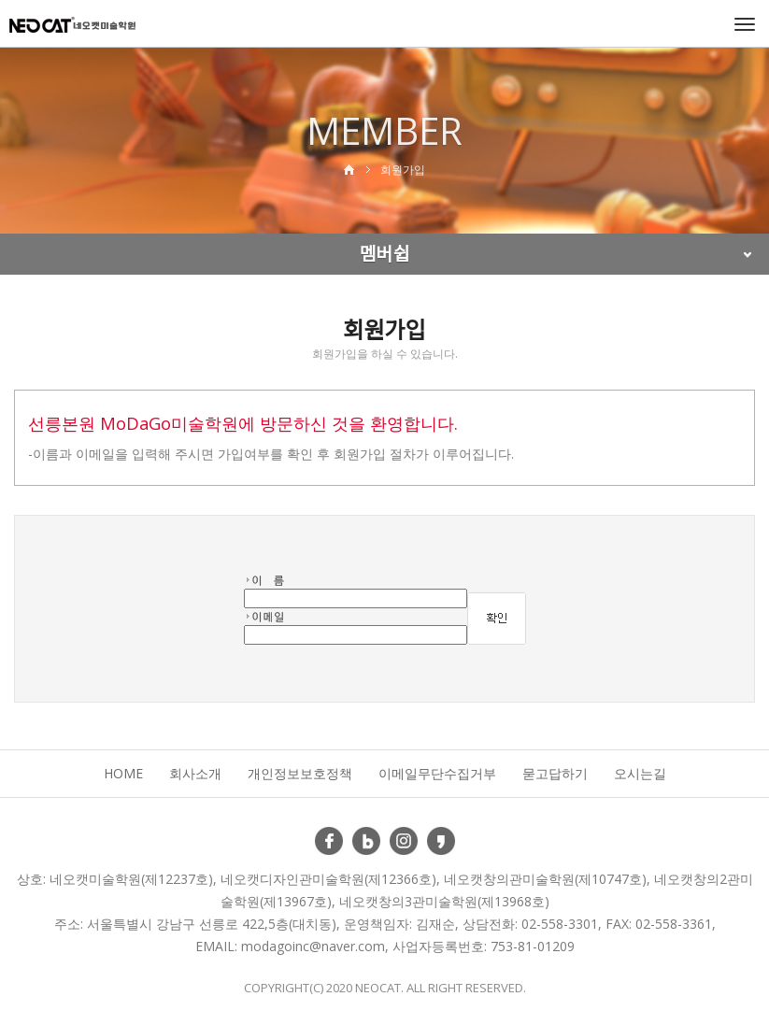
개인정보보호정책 (300, 773)
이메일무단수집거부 (437, 773)
